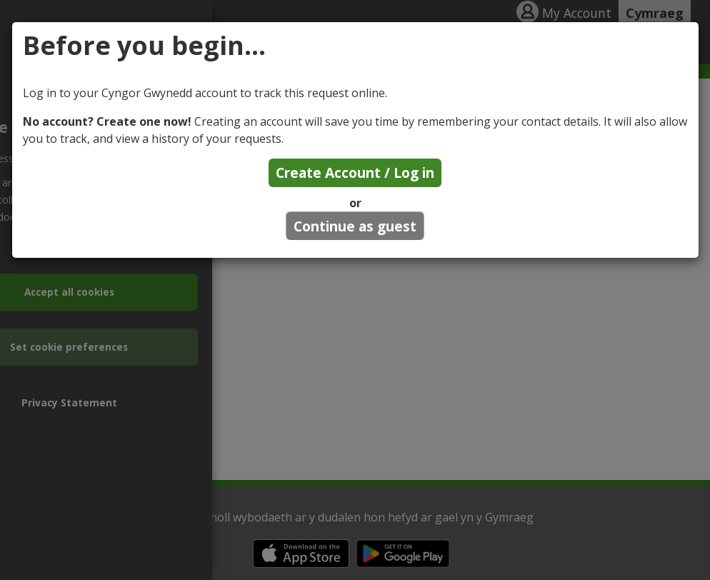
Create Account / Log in (355, 172)
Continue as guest (355, 226)
